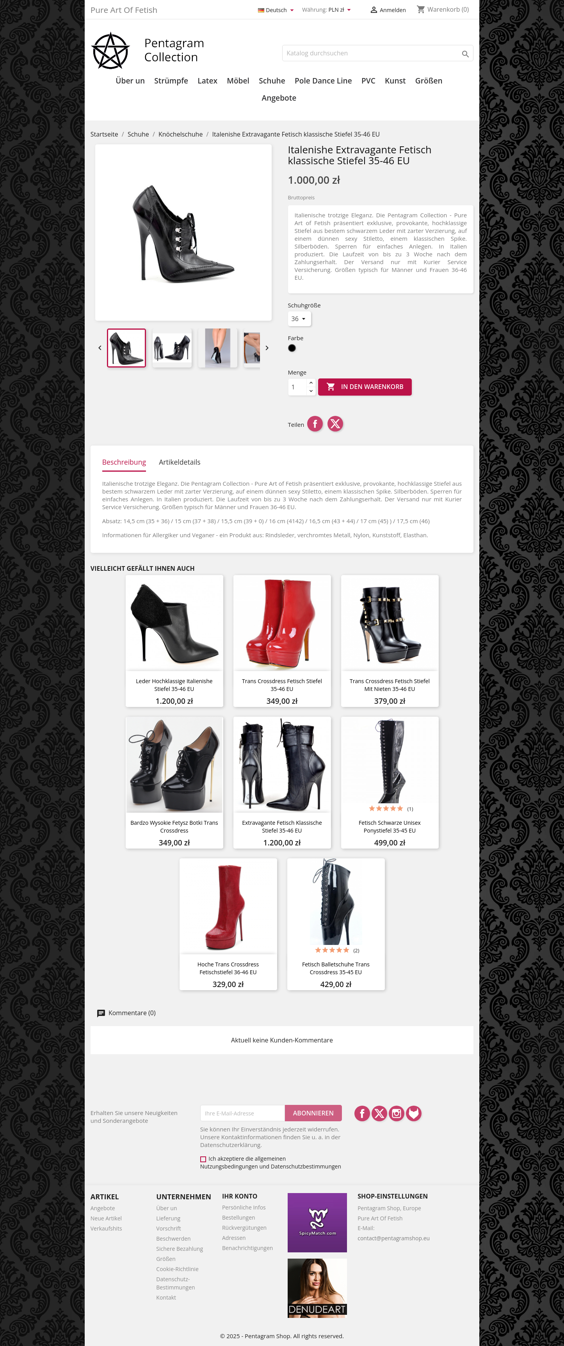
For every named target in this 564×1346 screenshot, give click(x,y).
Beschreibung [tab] (124, 462)
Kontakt (166, 1297)
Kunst (395, 81)
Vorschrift (168, 1228)
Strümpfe (171, 81)
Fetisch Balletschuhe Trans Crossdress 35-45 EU (336, 968)
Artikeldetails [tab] (180, 462)
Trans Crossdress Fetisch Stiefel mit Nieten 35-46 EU (390, 685)
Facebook (362, 1113)
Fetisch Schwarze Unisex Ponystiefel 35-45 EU (390, 826)
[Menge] (297, 387)
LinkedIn (414, 1113)
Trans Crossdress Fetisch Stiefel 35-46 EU (282, 685)
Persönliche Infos (244, 1207)
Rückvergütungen (244, 1227)
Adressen (234, 1237)
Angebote (279, 98)
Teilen (315, 424)
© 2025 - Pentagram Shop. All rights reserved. (282, 1336)
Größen (429, 81)
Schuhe (272, 81)
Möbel (238, 81)
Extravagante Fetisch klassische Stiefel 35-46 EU (282, 826)
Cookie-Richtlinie (177, 1269)
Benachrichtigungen (247, 1248)
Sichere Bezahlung (179, 1248)
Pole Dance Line (323, 81)
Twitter (379, 1113)
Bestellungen (238, 1217)
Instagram (396, 1113)
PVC (368, 81)
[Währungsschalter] (340, 10)
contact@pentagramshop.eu (394, 1238)
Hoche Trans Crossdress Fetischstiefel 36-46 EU (228, 968)
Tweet (335, 424)
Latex (207, 81)
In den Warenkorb (365, 387)
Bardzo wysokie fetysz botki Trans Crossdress (174, 826)
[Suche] (377, 53)
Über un (130, 81)
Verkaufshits (106, 1228)
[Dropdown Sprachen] (277, 10)
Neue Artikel (106, 1218)
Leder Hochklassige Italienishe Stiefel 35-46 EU (174, 685)
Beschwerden (173, 1238)
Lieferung (168, 1218)
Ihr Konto (240, 1196)
